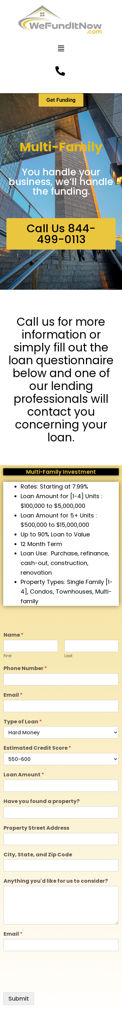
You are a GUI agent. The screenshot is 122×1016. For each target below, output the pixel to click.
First (8, 656)
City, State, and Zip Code (38, 855)
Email (13, 695)
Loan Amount (24, 775)
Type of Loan (23, 722)
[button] (60, 48)
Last (68, 656)
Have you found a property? (42, 801)
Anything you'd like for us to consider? (56, 881)
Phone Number (25, 668)
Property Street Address (36, 828)
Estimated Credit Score (37, 748)
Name (13, 635)
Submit (18, 998)
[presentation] (52, 982)
